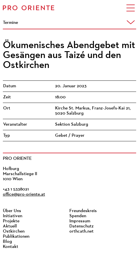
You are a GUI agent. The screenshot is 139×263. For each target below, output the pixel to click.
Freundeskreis (83, 211)
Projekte (11, 221)
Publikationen (16, 236)
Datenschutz (81, 226)
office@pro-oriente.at (24, 194)
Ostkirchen (14, 231)
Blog (7, 241)
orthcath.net (81, 231)
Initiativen (12, 216)
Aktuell (10, 226)
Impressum (79, 221)
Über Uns (12, 211)
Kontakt (10, 247)
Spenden (77, 216)
